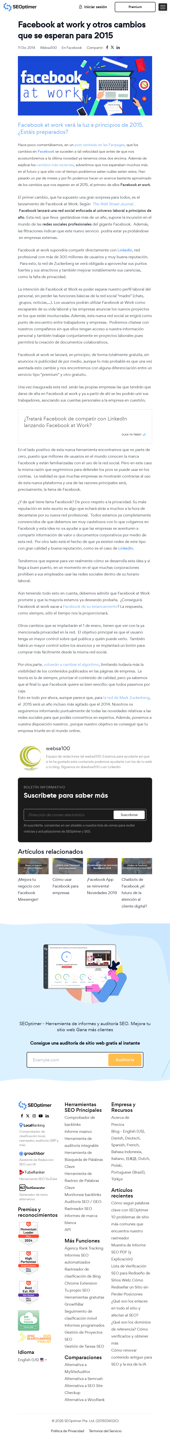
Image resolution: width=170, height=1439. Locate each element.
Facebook (74, 47)
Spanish (118, 1144)
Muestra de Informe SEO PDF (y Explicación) (128, 1252)
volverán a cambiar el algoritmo (71, 664)
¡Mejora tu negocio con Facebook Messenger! (29, 889)
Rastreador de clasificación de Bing (83, 1273)
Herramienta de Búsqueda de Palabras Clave (84, 1159)
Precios (117, 1124)
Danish (117, 1138)
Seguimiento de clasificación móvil (81, 1315)
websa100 (48, 47)
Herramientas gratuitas (84, 1297)
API (68, 1229)
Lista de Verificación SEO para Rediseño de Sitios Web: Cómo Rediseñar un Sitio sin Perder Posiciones (130, 1280)
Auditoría (125, 1060)
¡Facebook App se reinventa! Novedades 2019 (102, 886)
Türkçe (117, 1179)
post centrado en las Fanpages (99, 144)
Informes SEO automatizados (77, 1259)
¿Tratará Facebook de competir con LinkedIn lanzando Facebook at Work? (75, 422)
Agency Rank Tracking (84, 1248)
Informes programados (84, 1325)
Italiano (117, 1158)
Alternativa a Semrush (84, 1378)
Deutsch (132, 1138)
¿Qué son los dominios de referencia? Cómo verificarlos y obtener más (131, 1333)
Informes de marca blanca (81, 1219)
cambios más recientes (55, 164)
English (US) (133, 1131)
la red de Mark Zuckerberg (125, 697)
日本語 (131, 1158)
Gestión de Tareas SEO (84, 1346)
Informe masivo (78, 1131)
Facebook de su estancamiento (90, 606)
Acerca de (120, 1117)
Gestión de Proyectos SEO (84, 1336)
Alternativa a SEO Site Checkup (84, 1389)
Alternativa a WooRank (85, 1399)
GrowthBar (74, 1304)
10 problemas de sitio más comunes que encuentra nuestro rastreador (130, 1227)
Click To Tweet (131, 435)
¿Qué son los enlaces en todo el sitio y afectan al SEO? (129, 1308)
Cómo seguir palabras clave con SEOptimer (130, 1206)
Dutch (143, 1158)
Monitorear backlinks (83, 1194)
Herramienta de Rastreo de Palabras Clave (82, 1180)
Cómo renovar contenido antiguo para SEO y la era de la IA (131, 1357)
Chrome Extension (81, 1283)
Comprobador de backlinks (80, 1121)
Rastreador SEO (78, 1208)
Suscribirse (129, 814)
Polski (116, 1165)
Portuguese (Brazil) (128, 1172)
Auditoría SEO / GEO (83, 1201)
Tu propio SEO (77, 1290)
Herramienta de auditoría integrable (82, 1142)
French (133, 1144)
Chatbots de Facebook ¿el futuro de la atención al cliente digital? (134, 893)
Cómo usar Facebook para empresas (65, 886)
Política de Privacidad (67, 1431)
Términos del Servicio (105, 1431)
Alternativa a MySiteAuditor (77, 1368)
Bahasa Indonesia (126, 1151)
